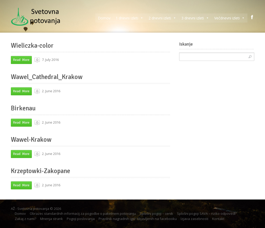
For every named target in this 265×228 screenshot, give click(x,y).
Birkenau (23, 108)
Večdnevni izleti (229, 18)
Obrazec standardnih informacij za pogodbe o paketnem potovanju (83, 213)
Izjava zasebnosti (194, 218)
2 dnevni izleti (162, 18)
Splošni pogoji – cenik (156, 213)
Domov (104, 18)
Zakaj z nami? (25, 218)
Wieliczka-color (32, 45)
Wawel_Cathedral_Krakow (47, 77)
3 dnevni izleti (195, 18)
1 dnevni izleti (129, 18)
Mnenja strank (51, 218)
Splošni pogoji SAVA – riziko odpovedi (206, 213)
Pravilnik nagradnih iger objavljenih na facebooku (138, 218)
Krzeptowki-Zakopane (40, 171)
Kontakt (218, 218)
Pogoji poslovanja (81, 218)
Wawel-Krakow (31, 140)
